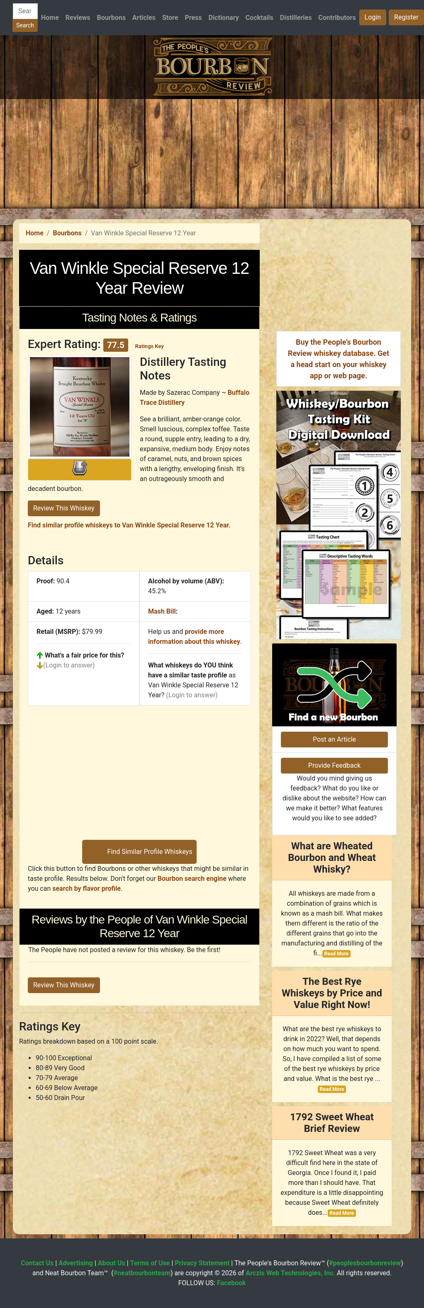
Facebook (231, 1283)
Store (170, 18)
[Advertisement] (212, 157)
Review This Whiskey (64, 508)
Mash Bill (162, 611)
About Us (111, 1263)
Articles (144, 18)
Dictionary (224, 18)
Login (373, 17)
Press (193, 18)
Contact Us (37, 1263)
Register (406, 17)
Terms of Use (150, 1263)
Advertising (75, 1263)
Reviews (78, 18)
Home (50, 18)
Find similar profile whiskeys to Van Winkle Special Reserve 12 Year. (129, 525)
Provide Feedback (334, 765)
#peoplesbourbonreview (365, 1263)
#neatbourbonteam (142, 1273)
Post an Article (334, 739)
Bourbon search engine (192, 878)
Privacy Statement (202, 1263)
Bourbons (111, 18)
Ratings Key (149, 346)
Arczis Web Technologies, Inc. (290, 1273)
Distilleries (296, 18)
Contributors (337, 18)
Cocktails (259, 18)
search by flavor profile (86, 888)
